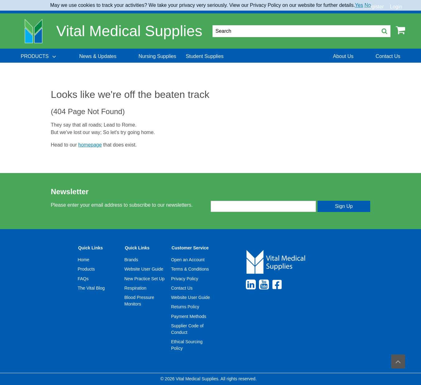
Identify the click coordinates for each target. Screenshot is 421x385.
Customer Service (189, 247)
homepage (90, 144)
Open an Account (187, 259)
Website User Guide (143, 269)
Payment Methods (188, 316)
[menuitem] (39, 56)
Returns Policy (185, 306)
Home (83, 259)
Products (86, 269)
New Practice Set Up (144, 278)
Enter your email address (237, 195)
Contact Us (182, 288)
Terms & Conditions (190, 269)
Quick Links (90, 247)
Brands (131, 259)
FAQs (83, 278)
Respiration (135, 288)
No (368, 5)
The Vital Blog (91, 288)
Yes (359, 5)
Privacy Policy (184, 278)
